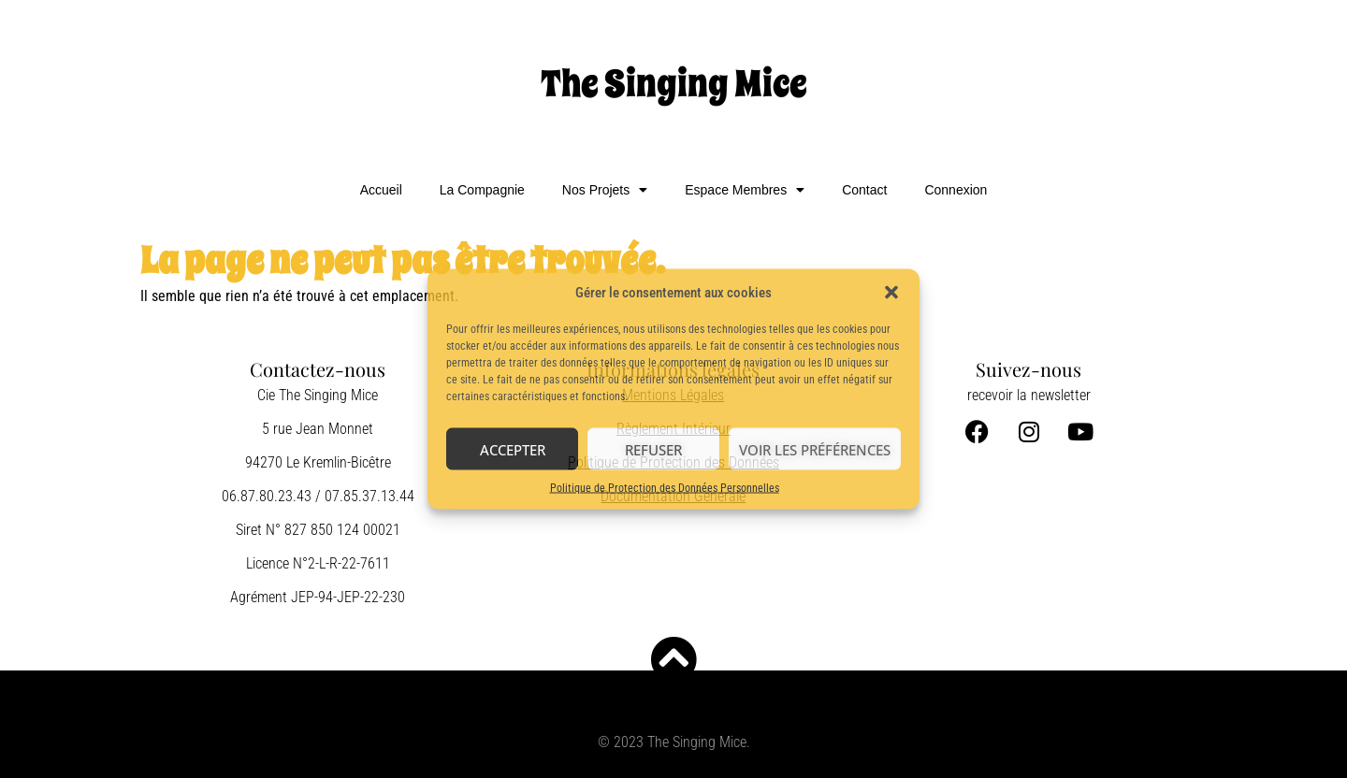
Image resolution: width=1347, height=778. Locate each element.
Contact (864, 189)
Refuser (653, 448)
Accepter (512, 448)
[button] (891, 292)
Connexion (955, 189)
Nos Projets (604, 190)
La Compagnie (482, 189)
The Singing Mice (674, 83)
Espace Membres (744, 190)
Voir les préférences (815, 448)
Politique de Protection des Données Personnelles (664, 488)
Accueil (381, 189)
